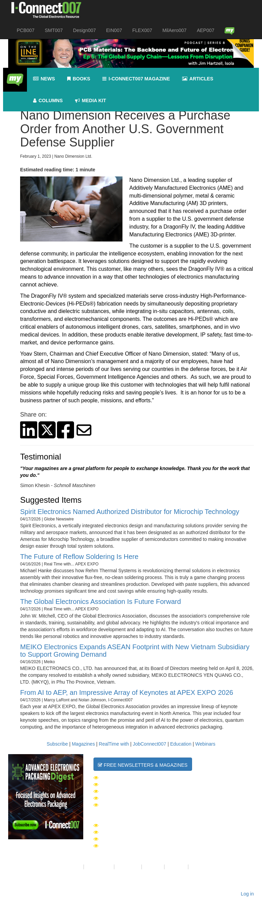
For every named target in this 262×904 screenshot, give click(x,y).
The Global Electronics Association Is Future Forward (100, 601)
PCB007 (25, 30)
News (44, 78)
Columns (48, 100)
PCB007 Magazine (118, 839)
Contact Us (128, 866)
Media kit (90, 100)
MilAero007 (174, 30)
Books (78, 78)
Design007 (84, 30)
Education (180, 744)
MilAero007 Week (119, 798)
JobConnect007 (149, 744)
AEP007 (205, 30)
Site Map (153, 866)
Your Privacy (99, 866)
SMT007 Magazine (118, 832)
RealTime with (114, 744)
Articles (197, 78)
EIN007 (114, 30)
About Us (72, 866)
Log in (247, 894)
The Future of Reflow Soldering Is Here (79, 556)
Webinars (205, 744)
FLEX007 (142, 30)
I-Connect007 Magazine (136, 78)
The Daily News (116, 777)
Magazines (83, 744)
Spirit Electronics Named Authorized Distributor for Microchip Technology (129, 511)
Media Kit (176, 866)
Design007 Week (117, 791)
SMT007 (54, 30)
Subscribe (57, 744)
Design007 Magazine (122, 845)
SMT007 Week (113, 784)
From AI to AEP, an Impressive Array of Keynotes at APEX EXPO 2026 (126, 692)
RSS (195, 866)
